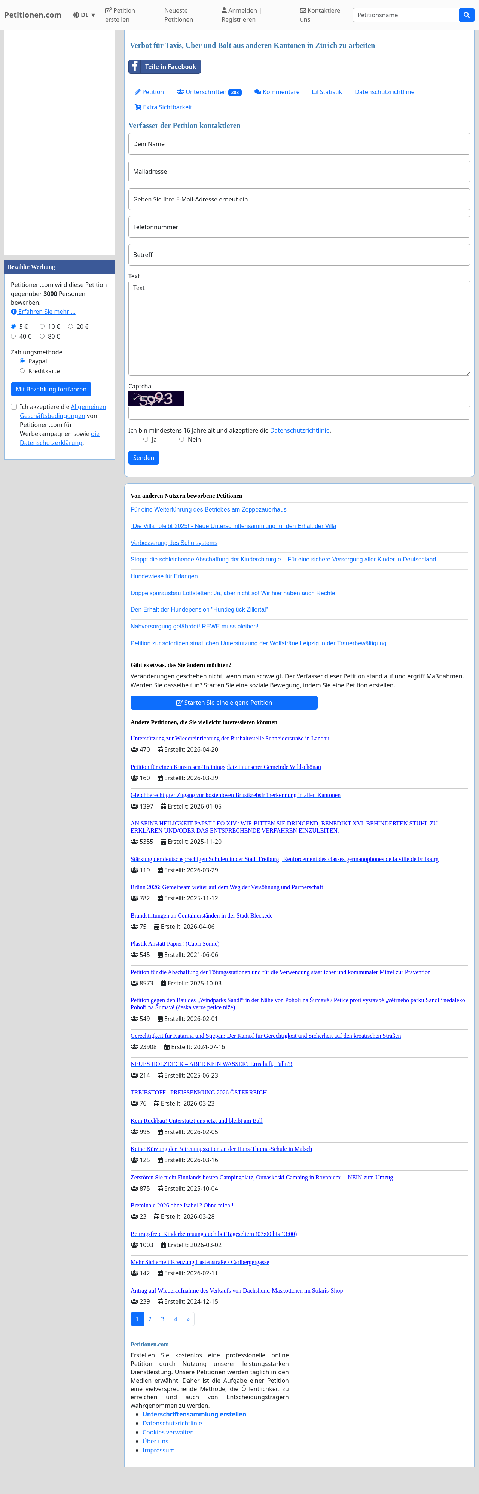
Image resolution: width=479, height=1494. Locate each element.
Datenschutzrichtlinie (384, 92)
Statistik (327, 92)
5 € (23, 326)
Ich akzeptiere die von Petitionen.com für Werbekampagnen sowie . (63, 425)
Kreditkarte (44, 371)
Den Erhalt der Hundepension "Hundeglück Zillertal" (199, 609)
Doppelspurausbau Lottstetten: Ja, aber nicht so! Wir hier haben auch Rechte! (234, 593)
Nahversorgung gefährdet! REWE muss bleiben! (195, 626)
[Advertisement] (59, 142)
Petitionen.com (32, 15)
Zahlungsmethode (36, 352)
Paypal (37, 361)
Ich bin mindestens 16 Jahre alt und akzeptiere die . (229, 430)
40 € (25, 336)
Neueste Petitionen (178, 15)
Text (134, 276)
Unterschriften (209, 92)
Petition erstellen (120, 15)
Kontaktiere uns (320, 15)
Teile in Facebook (162, 66)
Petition (149, 92)
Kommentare (277, 92)
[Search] (406, 15)
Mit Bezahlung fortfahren (51, 389)
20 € (83, 326)
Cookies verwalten (168, 1432)
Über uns (155, 1441)
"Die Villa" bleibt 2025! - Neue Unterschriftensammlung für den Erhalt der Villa (233, 526)
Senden (143, 458)
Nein (194, 439)
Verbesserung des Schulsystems (174, 543)
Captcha (139, 386)
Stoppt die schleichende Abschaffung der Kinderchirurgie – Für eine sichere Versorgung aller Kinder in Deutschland (283, 559)
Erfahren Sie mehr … (43, 311)
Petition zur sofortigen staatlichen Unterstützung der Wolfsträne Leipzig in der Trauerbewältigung (259, 643)
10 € (54, 326)
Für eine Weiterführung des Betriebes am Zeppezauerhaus (209, 509)
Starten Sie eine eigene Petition (224, 702)
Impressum (159, 1450)
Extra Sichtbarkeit (163, 107)
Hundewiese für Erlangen (164, 576)
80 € (54, 336)
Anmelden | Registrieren (242, 15)
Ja (154, 439)
